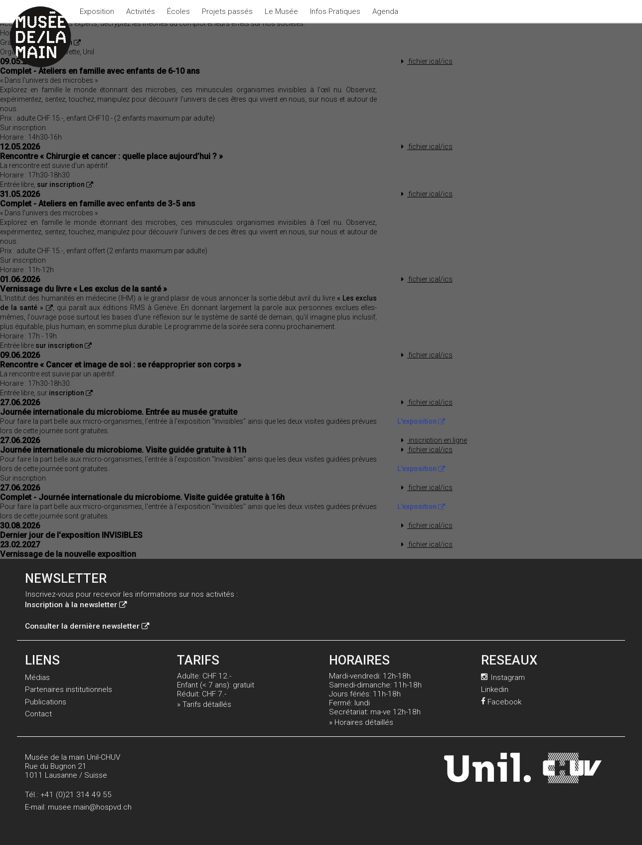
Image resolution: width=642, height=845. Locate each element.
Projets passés (227, 11)
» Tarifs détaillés (204, 704)
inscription (71, 393)
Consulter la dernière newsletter (87, 626)
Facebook (501, 701)
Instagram (503, 677)
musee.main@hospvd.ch (90, 807)
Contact (38, 713)
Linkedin (494, 689)
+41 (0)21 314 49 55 (76, 794)
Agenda (385, 11)
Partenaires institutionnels (68, 689)
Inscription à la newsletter (76, 604)
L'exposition (421, 421)
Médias (37, 677)
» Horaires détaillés (361, 722)
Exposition (97, 11)
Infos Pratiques (335, 11)
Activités (140, 11)
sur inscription (65, 184)
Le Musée (281, 11)
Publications (45, 701)
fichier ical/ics (425, 61)
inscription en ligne (432, 440)
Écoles (178, 11)
